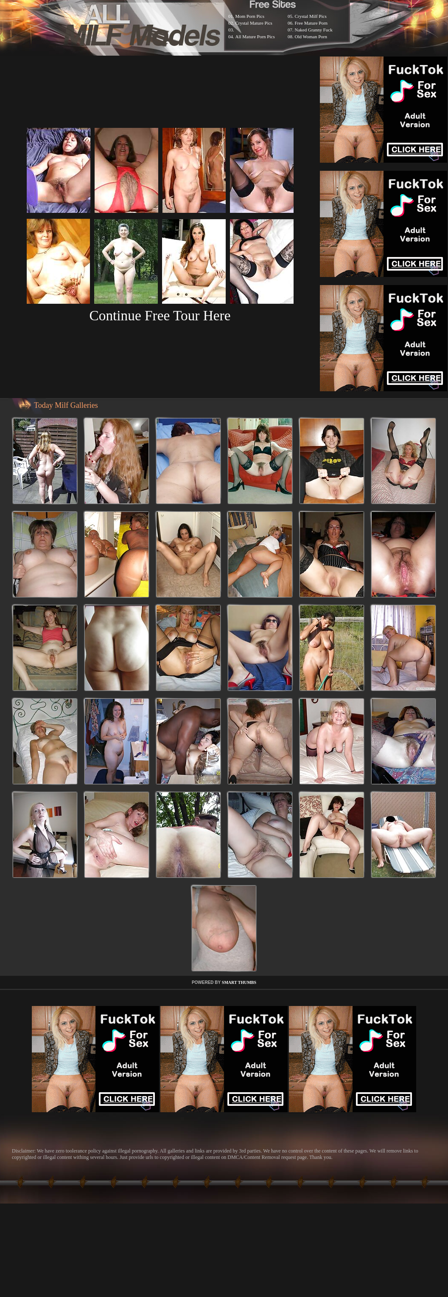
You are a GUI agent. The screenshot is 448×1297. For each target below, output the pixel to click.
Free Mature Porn (311, 22)
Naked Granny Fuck (314, 29)
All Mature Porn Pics (255, 36)
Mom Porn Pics (249, 16)
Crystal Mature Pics (253, 22)
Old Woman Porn (311, 36)
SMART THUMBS (239, 982)
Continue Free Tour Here (159, 315)
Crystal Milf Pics (311, 16)
